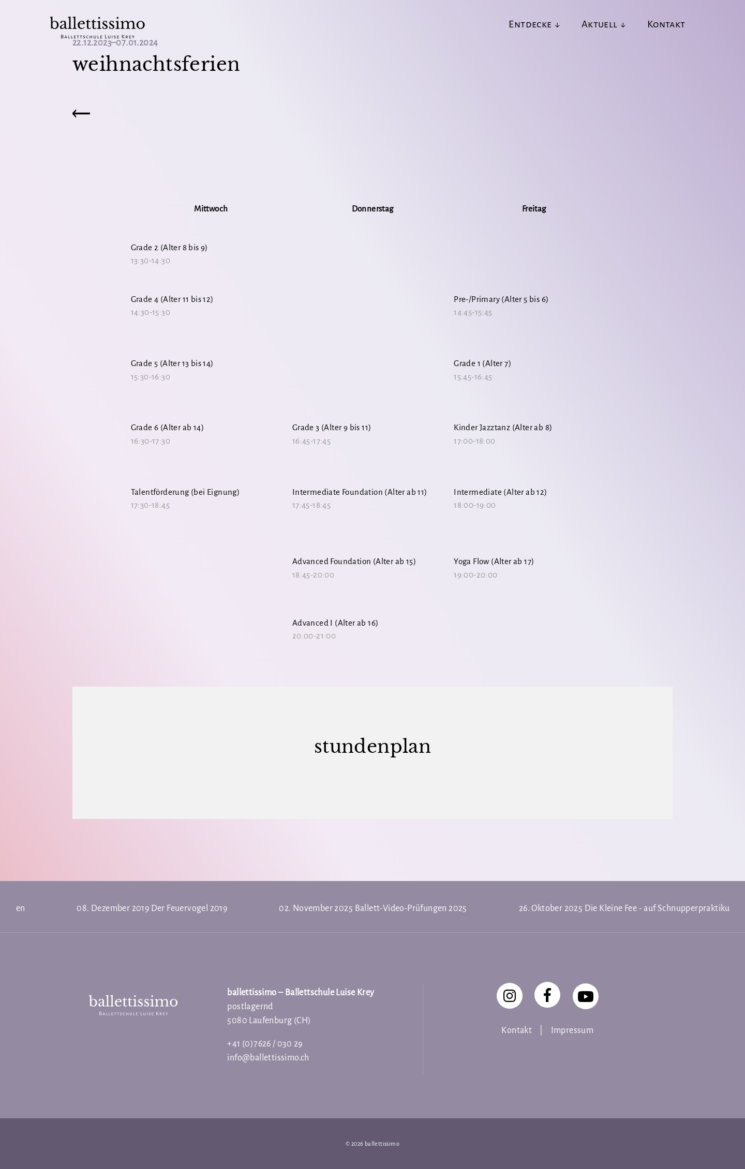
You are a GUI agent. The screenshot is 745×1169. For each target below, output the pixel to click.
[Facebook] (547, 995)
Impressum (572, 1030)
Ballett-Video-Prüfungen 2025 (411, 908)
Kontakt (516, 1030)
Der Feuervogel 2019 (189, 908)
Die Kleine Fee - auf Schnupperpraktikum (661, 908)
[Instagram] (510, 996)
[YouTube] (586, 996)
